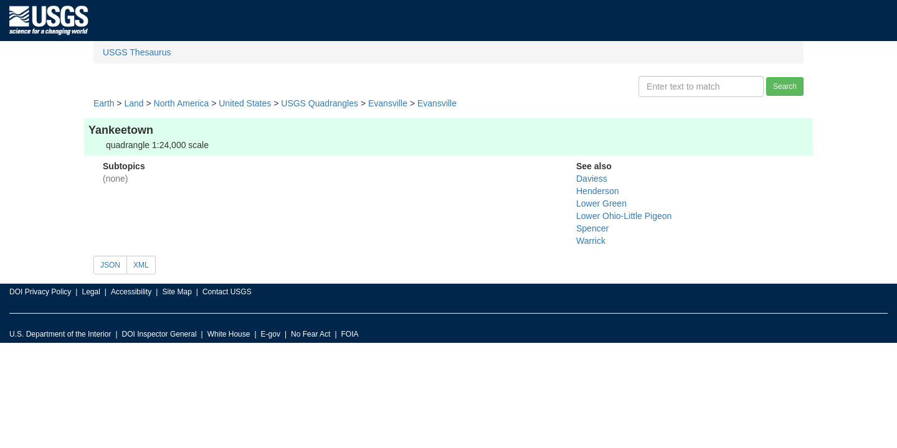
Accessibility (131, 291)
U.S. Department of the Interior (60, 334)
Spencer (592, 228)
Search (785, 86)
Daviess (591, 179)
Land (133, 103)
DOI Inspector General (159, 334)
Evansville (387, 103)
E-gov (270, 334)
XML (141, 265)
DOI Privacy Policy (40, 291)
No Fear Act (310, 334)
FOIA (350, 334)
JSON (110, 265)
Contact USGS (227, 291)
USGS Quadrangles (319, 103)
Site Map (176, 291)
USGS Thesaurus (137, 52)
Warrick (590, 241)
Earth (103, 103)
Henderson (597, 191)
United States (245, 103)
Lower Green (601, 203)
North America (181, 103)
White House (228, 334)
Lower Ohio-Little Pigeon (624, 216)
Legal (91, 291)
